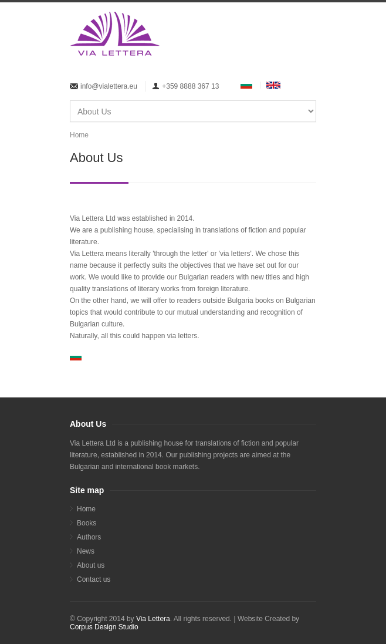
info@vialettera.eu (108, 86)
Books (86, 523)
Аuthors (89, 537)
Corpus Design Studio (104, 627)
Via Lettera (153, 619)
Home (79, 135)
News (85, 551)
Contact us (93, 579)
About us (90, 565)
